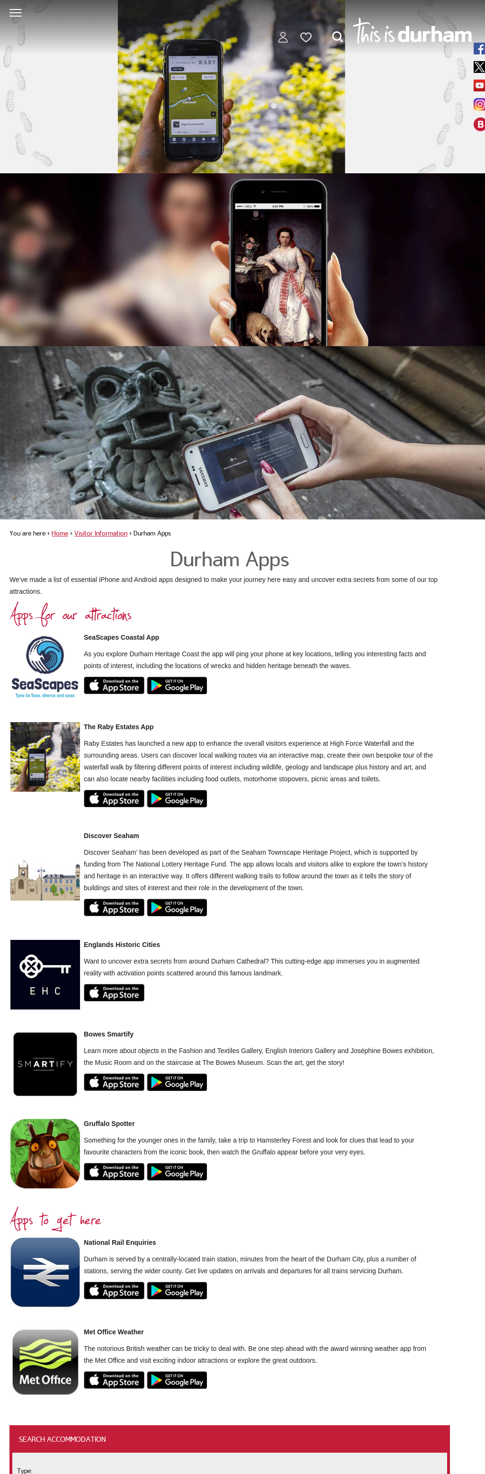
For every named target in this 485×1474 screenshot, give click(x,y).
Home (60, 533)
